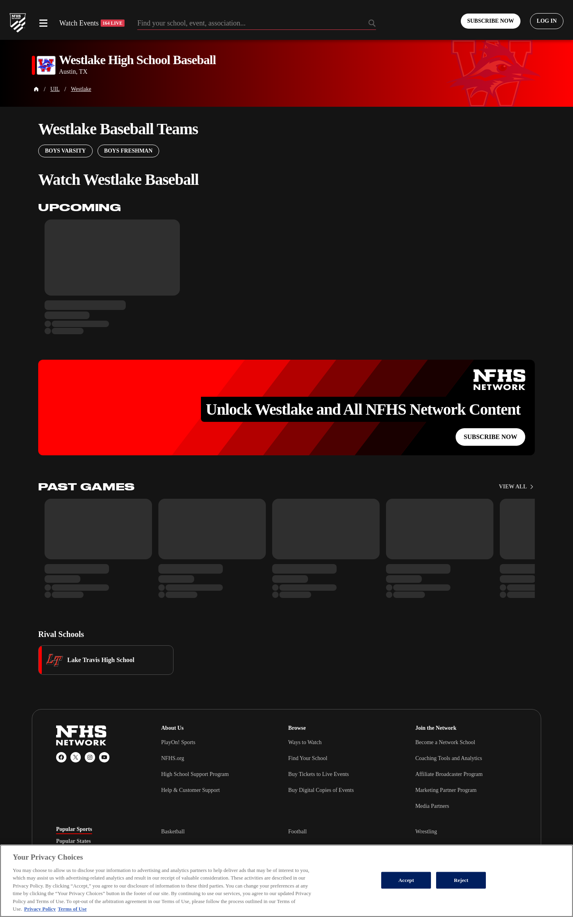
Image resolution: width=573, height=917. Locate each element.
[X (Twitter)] (75, 757)
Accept (406, 880)
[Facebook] (61, 757)
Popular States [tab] (73, 841)
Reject (461, 880)
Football (297, 832)
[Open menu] (43, 23)
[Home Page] (36, 89)
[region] (286, 881)
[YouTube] (104, 757)
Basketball (173, 832)
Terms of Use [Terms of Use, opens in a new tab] (72, 909)
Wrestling (426, 832)
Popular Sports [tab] (74, 829)
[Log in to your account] (546, 21)
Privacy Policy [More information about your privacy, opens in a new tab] (40, 909)
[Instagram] (90, 757)
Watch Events (92, 23)
